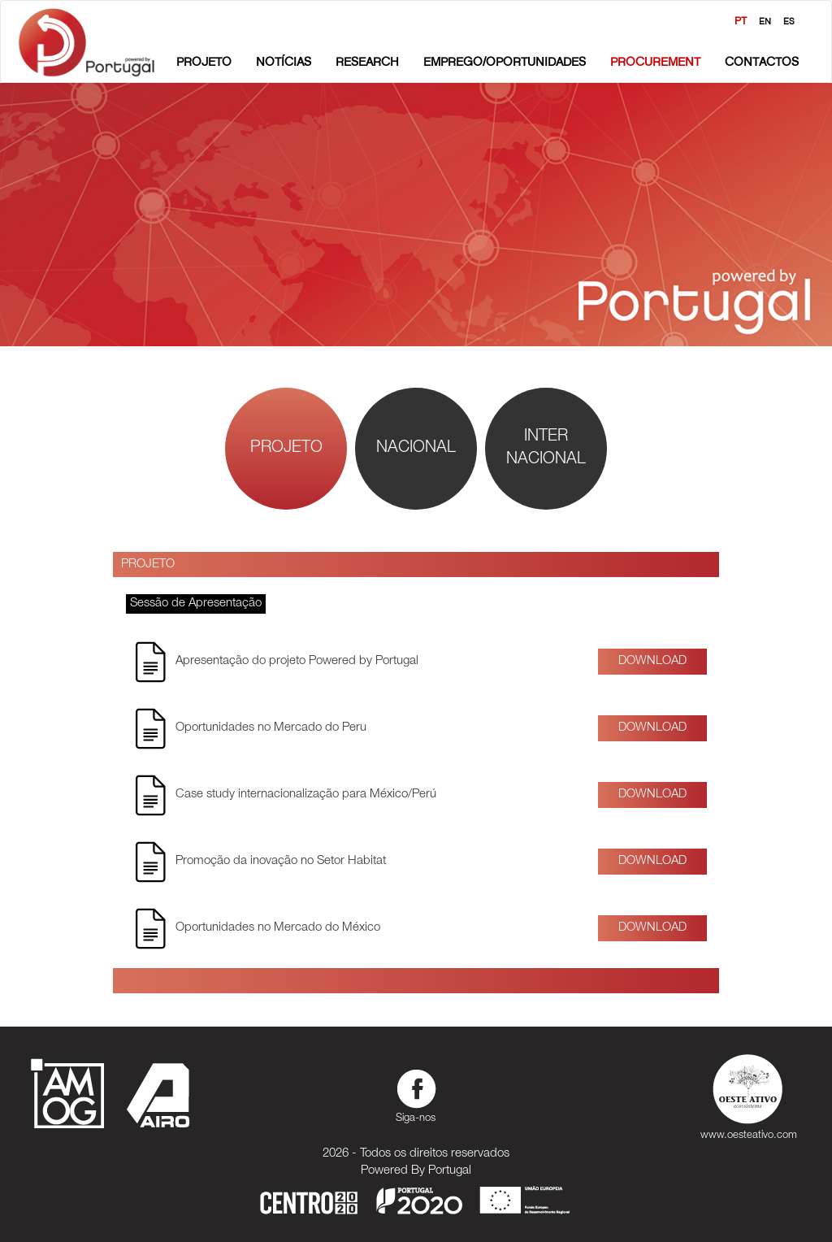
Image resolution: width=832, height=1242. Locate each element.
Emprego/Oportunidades (504, 61)
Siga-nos (416, 1094)
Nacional (416, 449)
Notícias (283, 61)
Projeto (204, 61)
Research (367, 61)
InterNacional (546, 449)
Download (652, 661)
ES (789, 21)
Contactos (762, 61)
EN (765, 21)
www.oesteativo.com (748, 1094)
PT (740, 21)
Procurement (655, 61)
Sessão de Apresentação (196, 603)
